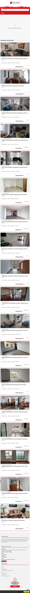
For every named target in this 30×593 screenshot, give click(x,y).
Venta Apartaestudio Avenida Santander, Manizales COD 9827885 (15, 113)
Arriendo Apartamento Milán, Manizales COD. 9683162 (15, 466)
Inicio (3, 566)
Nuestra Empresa (4, 573)
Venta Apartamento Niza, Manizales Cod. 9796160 (13, 384)
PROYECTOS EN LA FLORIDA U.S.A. (7, 570)
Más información (20, 591)
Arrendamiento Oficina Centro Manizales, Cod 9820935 (15, 357)
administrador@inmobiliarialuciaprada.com (8, 559)
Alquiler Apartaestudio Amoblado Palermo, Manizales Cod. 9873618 (15, 140)
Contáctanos (4, 574)
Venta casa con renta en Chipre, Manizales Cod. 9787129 (15, 58)
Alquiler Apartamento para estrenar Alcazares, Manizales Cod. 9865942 (15, 439)
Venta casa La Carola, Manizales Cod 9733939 (13, 520)
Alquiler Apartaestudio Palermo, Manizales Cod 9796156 (15, 493)
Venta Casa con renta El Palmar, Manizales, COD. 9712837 (15, 248)
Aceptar (26, 591)
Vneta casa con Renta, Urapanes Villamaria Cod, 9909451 (15, 167)
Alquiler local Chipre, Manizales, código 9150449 (14, 194)
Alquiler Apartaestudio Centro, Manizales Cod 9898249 (15, 221)
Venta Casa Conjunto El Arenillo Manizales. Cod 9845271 (15, 276)
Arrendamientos (4, 569)
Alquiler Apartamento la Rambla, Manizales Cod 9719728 (15, 411)
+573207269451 (4, 554)
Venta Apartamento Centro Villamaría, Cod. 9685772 (14, 330)
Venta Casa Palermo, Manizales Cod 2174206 (12, 85)
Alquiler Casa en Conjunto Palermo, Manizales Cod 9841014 (15, 303)
